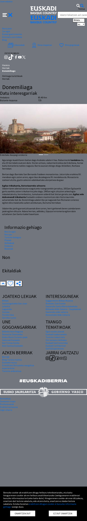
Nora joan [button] (7, 28)
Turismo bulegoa (12, 237)
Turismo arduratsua (11, 371)
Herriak (5, 68)
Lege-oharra (6, 409)
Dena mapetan (41, 45)
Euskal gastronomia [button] (12, 34)
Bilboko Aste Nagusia (12, 331)
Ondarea (8, 245)
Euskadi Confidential (56, 345)
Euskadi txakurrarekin (56, 334)
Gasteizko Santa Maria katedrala (61, 306)
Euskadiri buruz (9, 362)
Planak (7, 240)
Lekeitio (6, 306)
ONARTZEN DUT (23, 513)
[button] (7, 14)
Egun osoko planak (55, 331)
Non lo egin (10, 231)
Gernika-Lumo (9, 317)
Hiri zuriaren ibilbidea (56, 340)
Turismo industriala (55, 337)
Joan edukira (6, 1)
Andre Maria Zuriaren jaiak (14, 337)
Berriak (5, 356)
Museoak (8, 248)
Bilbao (5, 300)
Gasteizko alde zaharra (57, 312)
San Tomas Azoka (10, 342)
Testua (81, 8)
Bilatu (79, 20)
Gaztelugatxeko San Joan (14, 303)
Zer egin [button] (6, 31)
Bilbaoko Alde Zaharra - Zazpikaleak (63, 309)
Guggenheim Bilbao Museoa (59, 300)
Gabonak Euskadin (11, 340)
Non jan (8, 234)
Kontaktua (5, 398)
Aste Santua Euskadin (12, 345)
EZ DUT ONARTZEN (62, 513)
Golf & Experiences (55, 348)
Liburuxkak (16, 45)
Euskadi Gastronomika (57, 342)
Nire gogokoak (69, 45)
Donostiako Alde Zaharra (58, 314)
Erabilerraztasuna (9, 407)
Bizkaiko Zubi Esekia (55, 303)
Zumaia (5, 312)
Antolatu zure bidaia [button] (12, 37)
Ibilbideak (9, 243)
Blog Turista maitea (12, 359)
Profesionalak (7, 404)
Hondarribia (8, 314)
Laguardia (7, 309)
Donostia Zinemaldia (12, 334)
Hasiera (6, 65)
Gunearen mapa (7, 401)
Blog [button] (4, 39)
